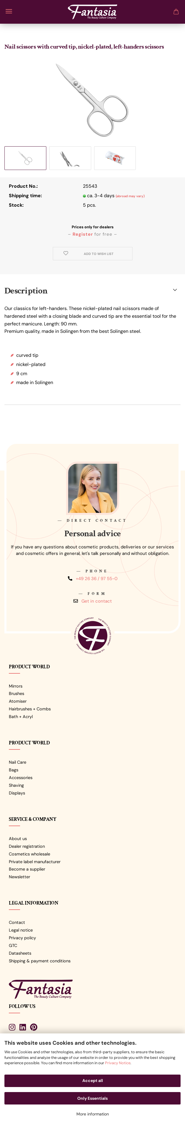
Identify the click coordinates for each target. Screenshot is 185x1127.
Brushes (16, 693)
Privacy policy (22, 937)
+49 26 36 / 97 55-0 (96, 579)
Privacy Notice (117, 1062)
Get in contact (96, 601)
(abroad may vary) (130, 196)
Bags (13, 770)
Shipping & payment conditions (40, 961)
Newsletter (19, 876)
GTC (13, 945)
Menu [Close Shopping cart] (9, 11)
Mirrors (15, 686)
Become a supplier (27, 869)
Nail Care (17, 762)
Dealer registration (27, 846)
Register (83, 234)
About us (18, 838)
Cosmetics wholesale (29, 854)
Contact (17, 922)
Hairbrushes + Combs (30, 709)
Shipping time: (25, 195)
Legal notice (21, 930)
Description (26, 291)
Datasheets (20, 953)
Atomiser (18, 701)
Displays (17, 793)
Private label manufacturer (34, 861)
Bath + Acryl (21, 716)
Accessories (20, 777)
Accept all (92, 1080)
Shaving (16, 785)
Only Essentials (92, 1098)
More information (92, 1114)
